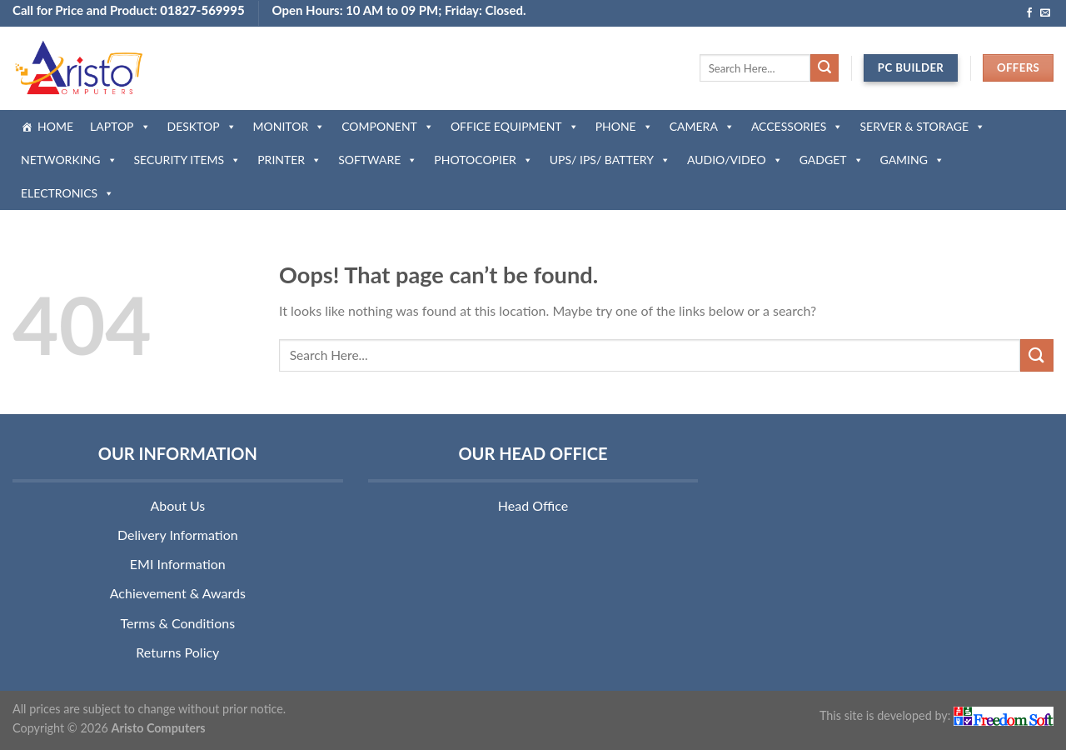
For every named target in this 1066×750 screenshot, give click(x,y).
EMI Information (178, 564)
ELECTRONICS (67, 193)
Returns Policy (177, 652)
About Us (177, 505)
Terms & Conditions (178, 623)
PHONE (624, 126)
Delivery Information (177, 534)
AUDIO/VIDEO (735, 159)
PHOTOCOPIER (483, 159)
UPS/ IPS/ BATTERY (610, 159)
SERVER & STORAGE (922, 126)
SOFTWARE (377, 159)
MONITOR (289, 126)
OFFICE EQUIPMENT (515, 126)
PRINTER (289, 159)
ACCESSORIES (797, 126)
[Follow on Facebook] (1029, 13)
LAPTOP (120, 126)
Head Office (533, 505)
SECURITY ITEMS (188, 159)
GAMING (912, 159)
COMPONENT (387, 126)
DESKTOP (202, 126)
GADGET (832, 159)
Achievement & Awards (178, 593)
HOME (55, 126)
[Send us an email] (1045, 13)
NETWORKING (69, 159)
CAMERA (702, 126)
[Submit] (824, 68)
